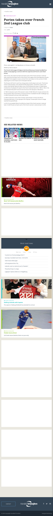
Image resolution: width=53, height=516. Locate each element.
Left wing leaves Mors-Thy (11, 263)
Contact (8, 504)
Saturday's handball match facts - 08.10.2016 (16, 258)
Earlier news (8, 11)
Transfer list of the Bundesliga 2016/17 (14, 255)
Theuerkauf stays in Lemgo (12, 269)
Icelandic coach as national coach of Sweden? (16, 266)
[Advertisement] (26, 157)
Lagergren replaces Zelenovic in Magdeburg (16, 271)
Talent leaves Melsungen (11, 260)
